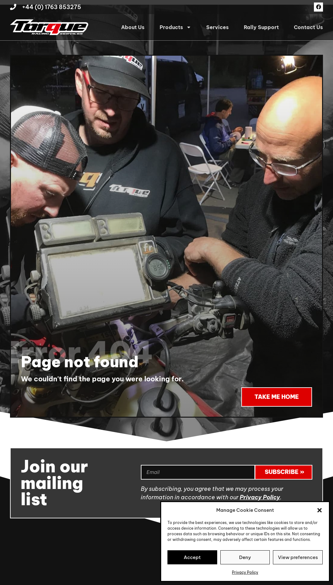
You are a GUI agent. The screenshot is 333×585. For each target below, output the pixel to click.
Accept (192, 557)
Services (217, 27)
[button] (319, 510)
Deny (245, 557)
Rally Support (261, 27)
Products (175, 27)
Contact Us (308, 27)
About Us (133, 27)
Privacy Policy (245, 572)
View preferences (298, 557)
